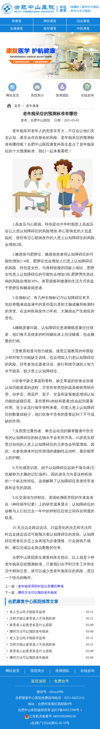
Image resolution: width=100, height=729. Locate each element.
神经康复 (49, 21)
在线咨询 (87, 671)
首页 (17, 106)
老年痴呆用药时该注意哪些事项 (41, 586)
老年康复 (49, 28)
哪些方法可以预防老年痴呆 (37, 592)
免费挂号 (61, 681)
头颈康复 (16, 28)
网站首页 (13, 671)
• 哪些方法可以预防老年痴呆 (28, 631)
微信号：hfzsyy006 (50, 692)
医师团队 (62, 671)
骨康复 (16, 21)
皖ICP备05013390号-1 (67, 710)
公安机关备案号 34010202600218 (50, 716)
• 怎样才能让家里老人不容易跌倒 (31, 618)
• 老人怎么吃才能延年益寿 (26, 612)
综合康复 (83, 21)
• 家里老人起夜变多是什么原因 (29, 625)
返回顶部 (38, 681)
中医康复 (83, 28)
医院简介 (38, 671)
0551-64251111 (74, 698)
